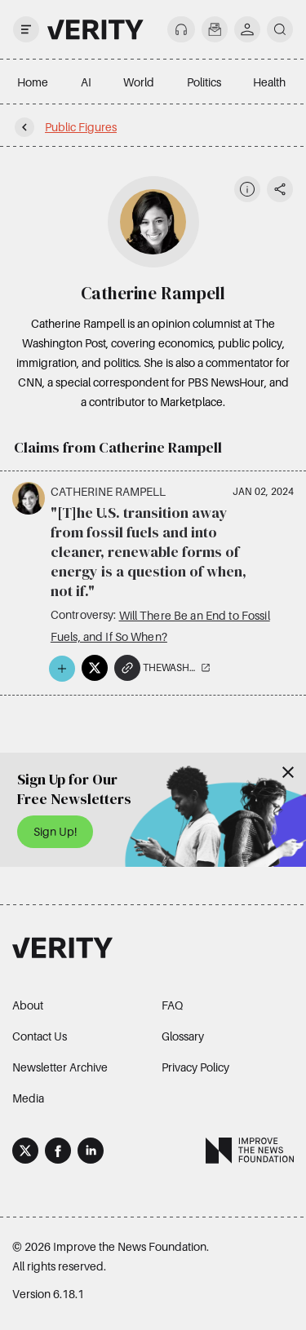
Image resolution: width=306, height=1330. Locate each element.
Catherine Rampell (108, 491)
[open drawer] (26, 29)
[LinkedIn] (91, 1153)
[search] (280, 29)
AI (86, 82)
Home (32, 82)
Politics (204, 82)
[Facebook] (58, 1153)
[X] (25, 1153)
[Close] (288, 772)
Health (269, 82)
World (138, 82)
